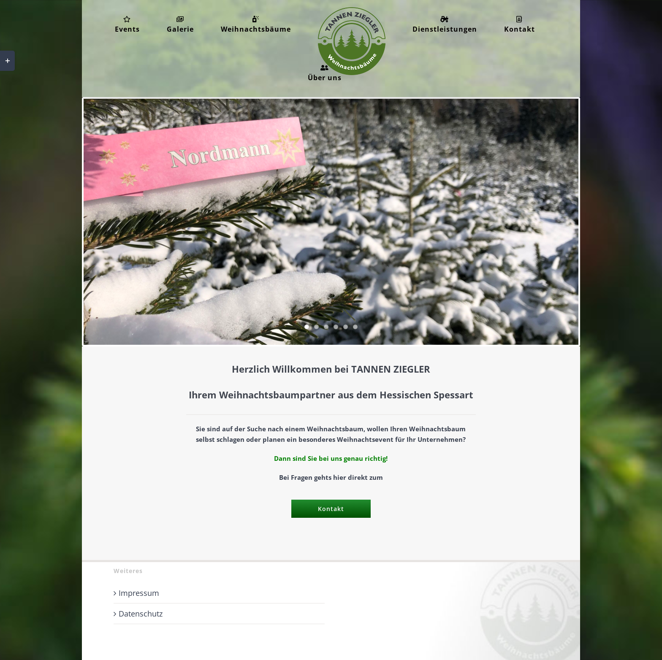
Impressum (139, 593)
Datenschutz (141, 614)
